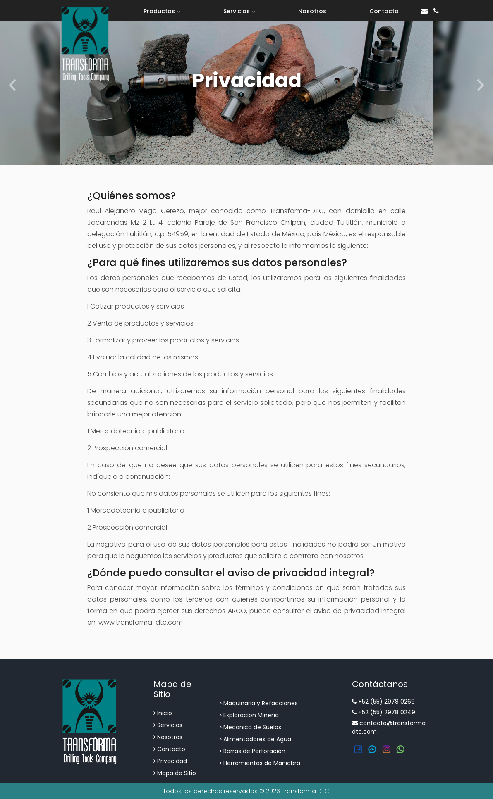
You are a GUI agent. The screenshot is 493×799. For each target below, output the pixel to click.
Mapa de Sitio (174, 773)
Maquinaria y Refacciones (259, 703)
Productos (162, 11)
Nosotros (312, 11)
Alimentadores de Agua (255, 739)
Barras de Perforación (252, 751)
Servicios (239, 11)
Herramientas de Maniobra (260, 763)
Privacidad (170, 761)
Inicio (162, 713)
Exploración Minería (249, 715)
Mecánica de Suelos (250, 727)
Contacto (384, 11)
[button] (12, 82)
